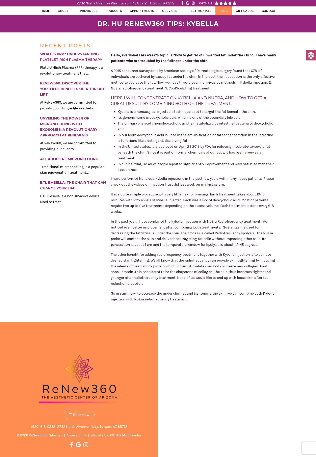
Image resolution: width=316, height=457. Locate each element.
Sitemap (56, 435)
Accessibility (77, 435)
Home (45, 11)
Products (114, 11)
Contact (268, 11)
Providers (89, 11)
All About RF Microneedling (69, 159)
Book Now (79, 414)
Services (169, 11)
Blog (223, 11)
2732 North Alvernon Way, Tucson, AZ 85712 (112, 3)
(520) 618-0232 (162, 3)
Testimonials (200, 11)
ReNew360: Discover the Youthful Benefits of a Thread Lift (72, 89)
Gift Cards (245, 11)
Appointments (142, 11)
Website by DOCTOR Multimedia (115, 435)
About (63, 11)
